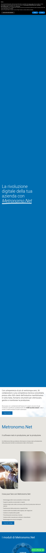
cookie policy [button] (17, 6)
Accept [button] (41, 12)
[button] (38, 550)
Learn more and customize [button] (8, 12)
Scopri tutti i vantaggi (8, 523)
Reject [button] (35, 12)
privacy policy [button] (31, 4)
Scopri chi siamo (7, 413)
